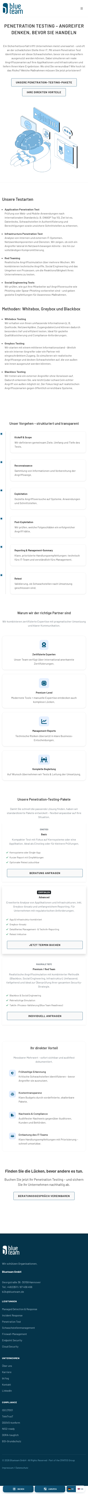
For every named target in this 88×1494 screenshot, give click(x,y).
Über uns (7, 1365)
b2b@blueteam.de (13, 1291)
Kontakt (6, 1384)
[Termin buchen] (18, 1489)
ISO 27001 (7, 1410)
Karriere (6, 1372)
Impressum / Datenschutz (15, 1467)
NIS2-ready (8, 1428)
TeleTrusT (7, 1416)
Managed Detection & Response (19, 1309)
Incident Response (12, 1315)
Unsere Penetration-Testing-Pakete (44, 82)
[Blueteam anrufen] (50, 1489)
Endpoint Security (12, 1340)
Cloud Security (10, 1346)
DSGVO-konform (11, 1422)
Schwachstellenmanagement (18, 1327)
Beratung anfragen (45, 873)
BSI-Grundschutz (11, 1441)
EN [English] (80, 1489)
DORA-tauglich (10, 1434)
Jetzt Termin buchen (45, 944)
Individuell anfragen (45, 1015)
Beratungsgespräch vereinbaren (44, 1195)
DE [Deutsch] (71, 1489)
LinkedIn (7, 1390)
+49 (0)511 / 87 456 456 (19, 1286)
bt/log (5, 1378)
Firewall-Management (14, 1333)
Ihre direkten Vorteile (44, 92)
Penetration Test (11, 1321)
